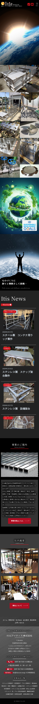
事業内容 (11, 620)
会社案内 (26, 620)
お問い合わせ (19, 622)
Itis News (19, 620)
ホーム (5, 620)
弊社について (17, 605)
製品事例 (33, 620)
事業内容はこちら (17, 521)
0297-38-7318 (19, 662)
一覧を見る (6, 304)
